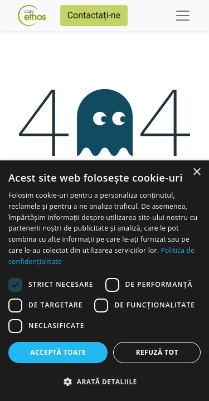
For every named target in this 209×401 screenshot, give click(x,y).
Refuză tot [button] (157, 352)
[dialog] (104, 280)
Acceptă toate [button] (58, 352)
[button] (104, 381)
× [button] (196, 172)
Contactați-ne (94, 15)
